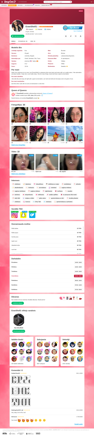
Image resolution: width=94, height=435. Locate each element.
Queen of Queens (47, 93)
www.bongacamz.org (21, 429)
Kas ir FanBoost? (78, 31)
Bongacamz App (46, 5)
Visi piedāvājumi (29, 5)
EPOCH (50, 429)
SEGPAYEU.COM (56, 429)
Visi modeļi (4, 5)
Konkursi (37, 5)
